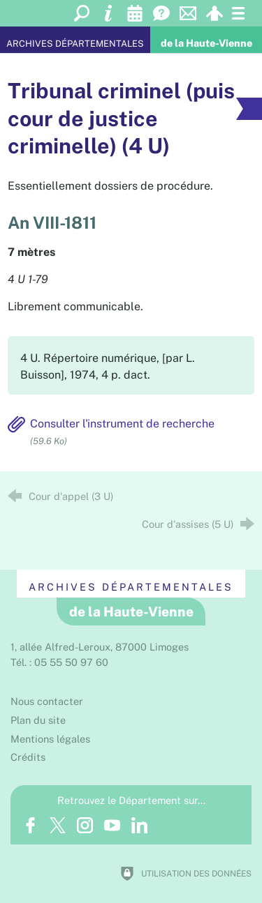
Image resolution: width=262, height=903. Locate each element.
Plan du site (38, 720)
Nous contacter (46, 701)
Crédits (27, 757)
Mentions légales (50, 739)
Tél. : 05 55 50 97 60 (59, 662)
